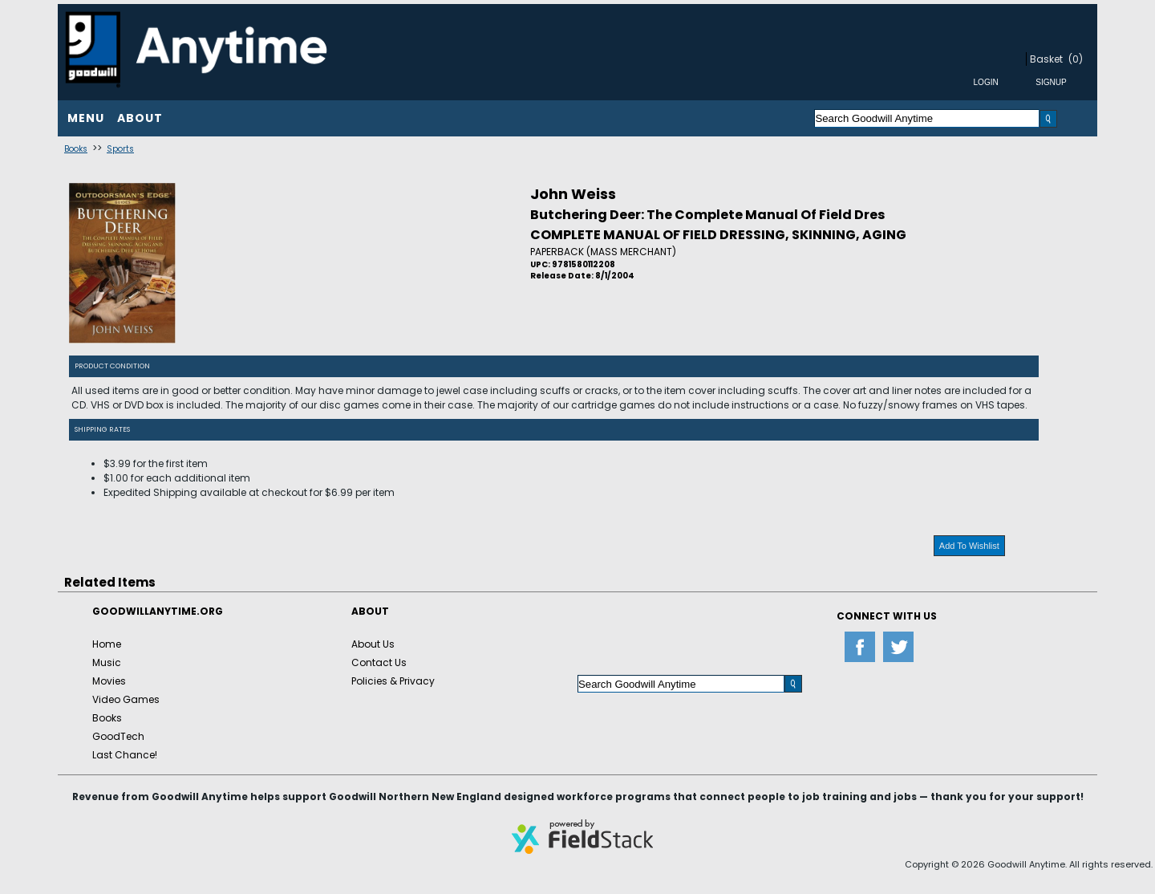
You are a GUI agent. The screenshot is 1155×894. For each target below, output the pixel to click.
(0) (1075, 59)
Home (106, 644)
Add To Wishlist (969, 546)
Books (75, 149)
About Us (373, 644)
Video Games (126, 699)
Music (106, 662)
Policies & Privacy (393, 681)
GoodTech (118, 736)
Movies (109, 681)
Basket (1046, 59)
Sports (120, 149)
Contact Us (379, 662)
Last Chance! (124, 755)
